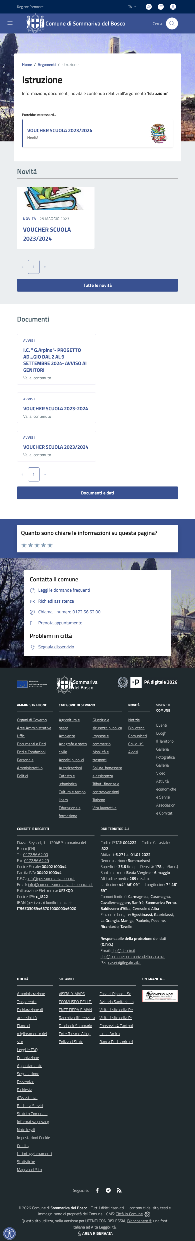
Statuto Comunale (32, 1114)
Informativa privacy (33, 1122)
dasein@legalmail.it (124, 962)
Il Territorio (165, 741)
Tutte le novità (98, 285)
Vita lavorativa (104, 808)
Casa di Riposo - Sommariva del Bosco (131, 994)
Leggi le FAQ (27, 1050)
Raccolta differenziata (77, 1018)
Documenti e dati (97, 492)
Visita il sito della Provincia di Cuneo (129, 1018)
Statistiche (26, 1162)
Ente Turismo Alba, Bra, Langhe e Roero (91, 1034)
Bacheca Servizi (30, 1106)
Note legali (26, 1130)
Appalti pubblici (71, 760)
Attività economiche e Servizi (166, 789)
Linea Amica (110, 1034)
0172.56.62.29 (36, 860)
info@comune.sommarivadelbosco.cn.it (60, 884)
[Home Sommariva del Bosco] (78, 23)
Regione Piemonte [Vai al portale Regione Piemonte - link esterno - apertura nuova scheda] (30, 6)
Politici (22, 776)
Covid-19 (136, 744)
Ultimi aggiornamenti (34, 1154)
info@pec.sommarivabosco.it (51, 878)
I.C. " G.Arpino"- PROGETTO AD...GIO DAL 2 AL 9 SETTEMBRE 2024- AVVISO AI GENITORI (55, 360)
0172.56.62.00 (35, 854)
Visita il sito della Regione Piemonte (129, 1010)
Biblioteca (136, 728)
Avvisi (29, 340)
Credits (22, 1146)
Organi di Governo (32, 720)
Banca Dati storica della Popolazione (130, 1042)
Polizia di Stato (71, 1042)
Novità (30, 218)
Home (27, 64)
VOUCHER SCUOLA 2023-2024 (55, 408)
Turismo (98, 800)
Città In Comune (129, 1214)
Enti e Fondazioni (31, 752)
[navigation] (10, 23)
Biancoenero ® (139, 1221)
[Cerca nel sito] (172, 23)
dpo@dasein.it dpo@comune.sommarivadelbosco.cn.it (132, 953)
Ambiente (67, 736)
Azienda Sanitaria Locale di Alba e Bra (131, 1002)
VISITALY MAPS (72, 994)
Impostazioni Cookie (33, 1138)
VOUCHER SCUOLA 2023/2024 (59, 130)
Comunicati (137, 736)
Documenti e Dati (31, 744)
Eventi (161, 725)
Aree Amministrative (34, 728)
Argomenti (47, 64)
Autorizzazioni (70, 768)
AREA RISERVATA (94, 1233)
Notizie (134, 720)
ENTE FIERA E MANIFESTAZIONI (86, 1010)
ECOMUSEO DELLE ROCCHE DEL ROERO (93, 1002)
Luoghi (161, 733)
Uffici (21, 736)
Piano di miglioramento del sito (32, 1034)
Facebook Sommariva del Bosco (85, 1026)
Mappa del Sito (29, 1170)
